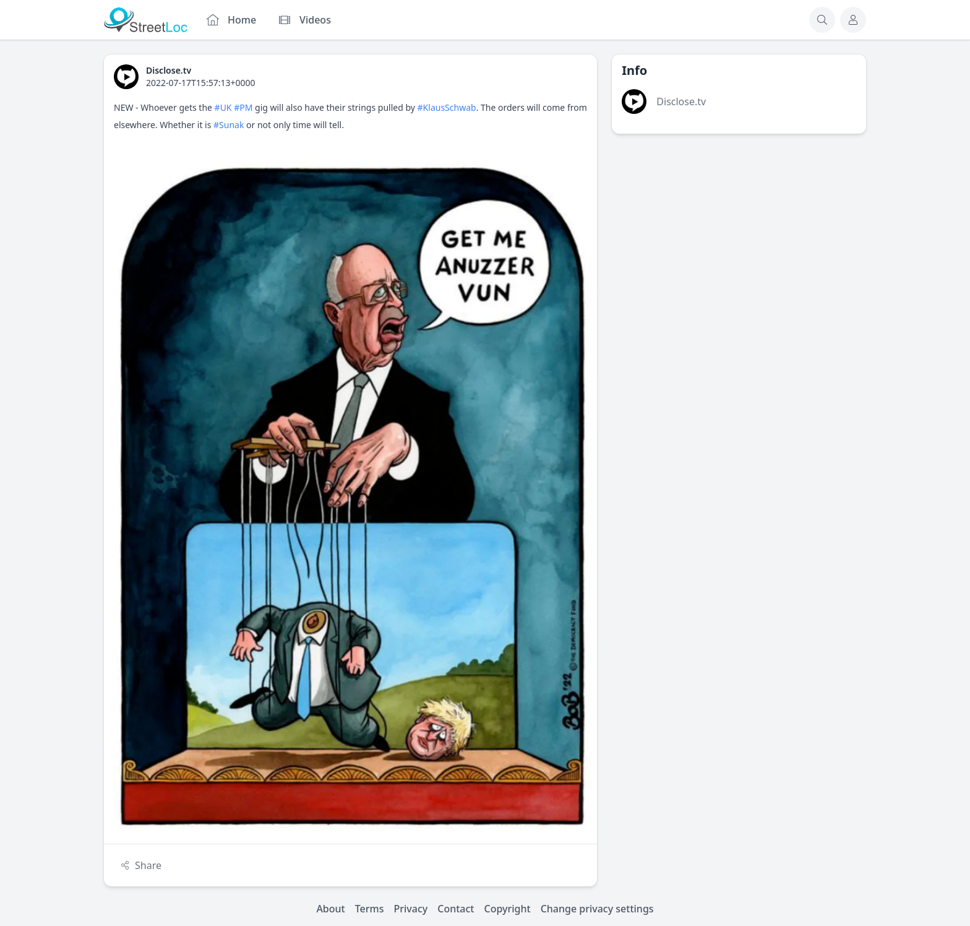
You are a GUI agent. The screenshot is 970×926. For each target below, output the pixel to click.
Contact (455, 908)
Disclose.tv (681, 101)
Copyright (507, 908)
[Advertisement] (739, 235)
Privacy (411, 908)
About (330, 908)
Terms (369, 908)
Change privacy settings (597, 908)
